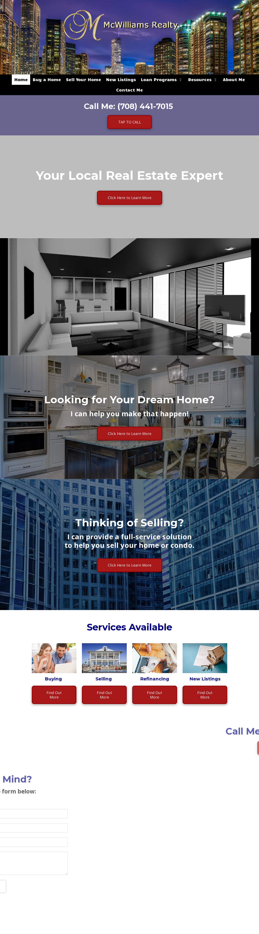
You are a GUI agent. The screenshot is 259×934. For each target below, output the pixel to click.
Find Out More (54, 695)
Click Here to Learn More (129, 197)
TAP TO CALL (129, 122)
